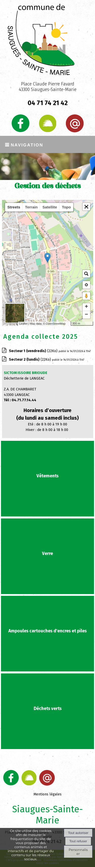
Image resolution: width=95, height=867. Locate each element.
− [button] (86, 315)
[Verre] (47, 556)
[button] (86, 206)
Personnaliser (78, 852)
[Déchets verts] (47, 711)
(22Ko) (34, 351)
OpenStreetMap (56, 323)
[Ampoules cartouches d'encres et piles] (47, 633)
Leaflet (23, 323)
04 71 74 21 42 (48, 103)
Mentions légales (47, 794)
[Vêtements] (47, 478)
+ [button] (86, 307)
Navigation (27, 144)
